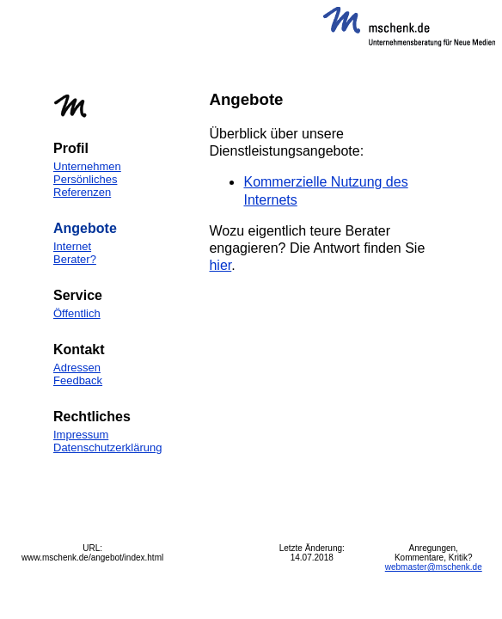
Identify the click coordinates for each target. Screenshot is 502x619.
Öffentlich (77, 313)
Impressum (80, 434)
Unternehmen (87, 166)
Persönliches (85, 179)
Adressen (77, 367)
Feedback (77, 380)
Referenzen (82, 192)
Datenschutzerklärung (107, 447)
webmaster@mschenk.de (433, 567)
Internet (72, 246)
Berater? (74, 259)
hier (220, 265)
